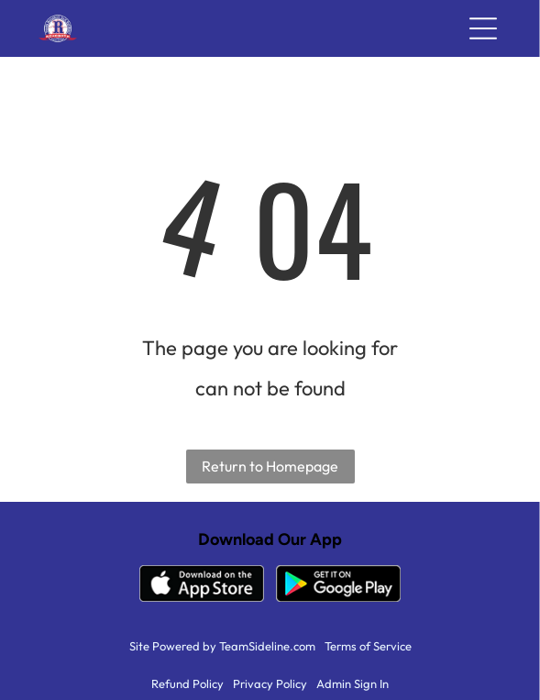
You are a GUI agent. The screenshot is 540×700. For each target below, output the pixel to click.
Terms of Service (368, 646)
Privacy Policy (270, 683)
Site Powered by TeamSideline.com (222, 646)
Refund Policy (187, 683)
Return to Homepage (270, 466)
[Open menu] (483, 28)
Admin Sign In (352, 683)
